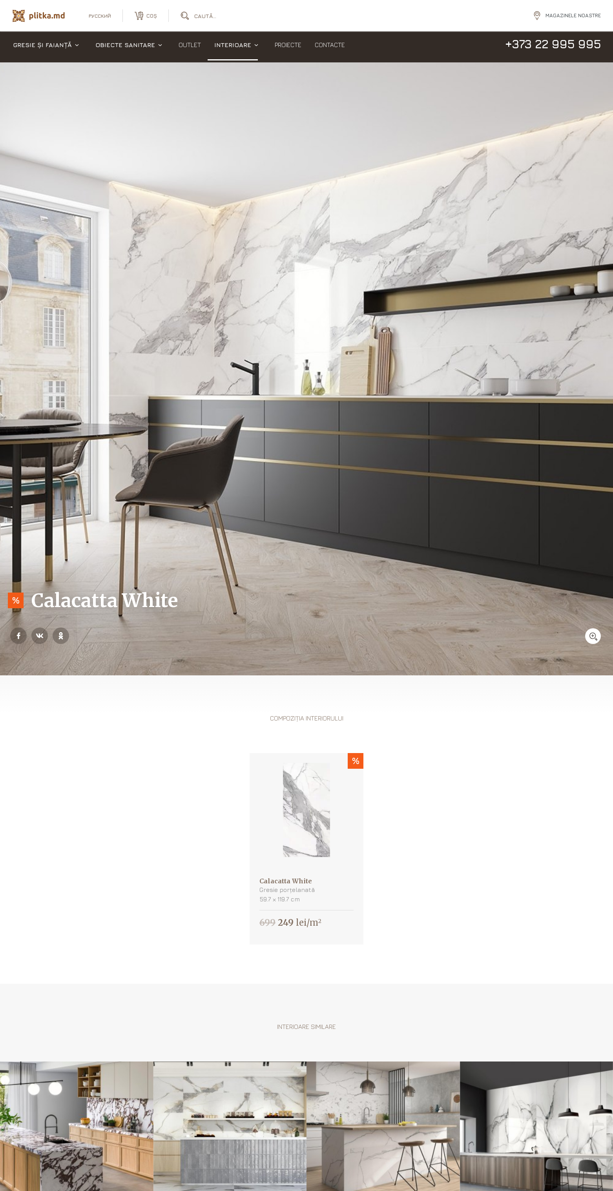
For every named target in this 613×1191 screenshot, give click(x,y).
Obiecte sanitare (125, 47)
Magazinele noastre (573, 15)
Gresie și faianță (42, 47)
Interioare (232, 47)
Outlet (190, 47)
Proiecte (288, 47)
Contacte (330, 47)
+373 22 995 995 (553, 46)
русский (100, 16)
